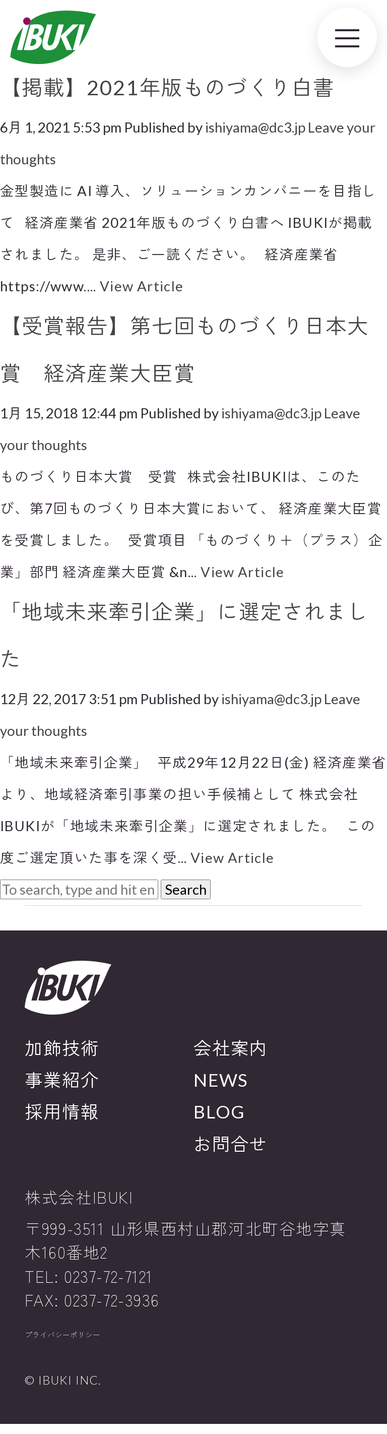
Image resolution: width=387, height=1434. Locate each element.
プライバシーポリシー (85, 1340)
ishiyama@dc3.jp (255, 127)
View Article (142, 286)
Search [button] (186, 889)
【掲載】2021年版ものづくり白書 (167, 87)
